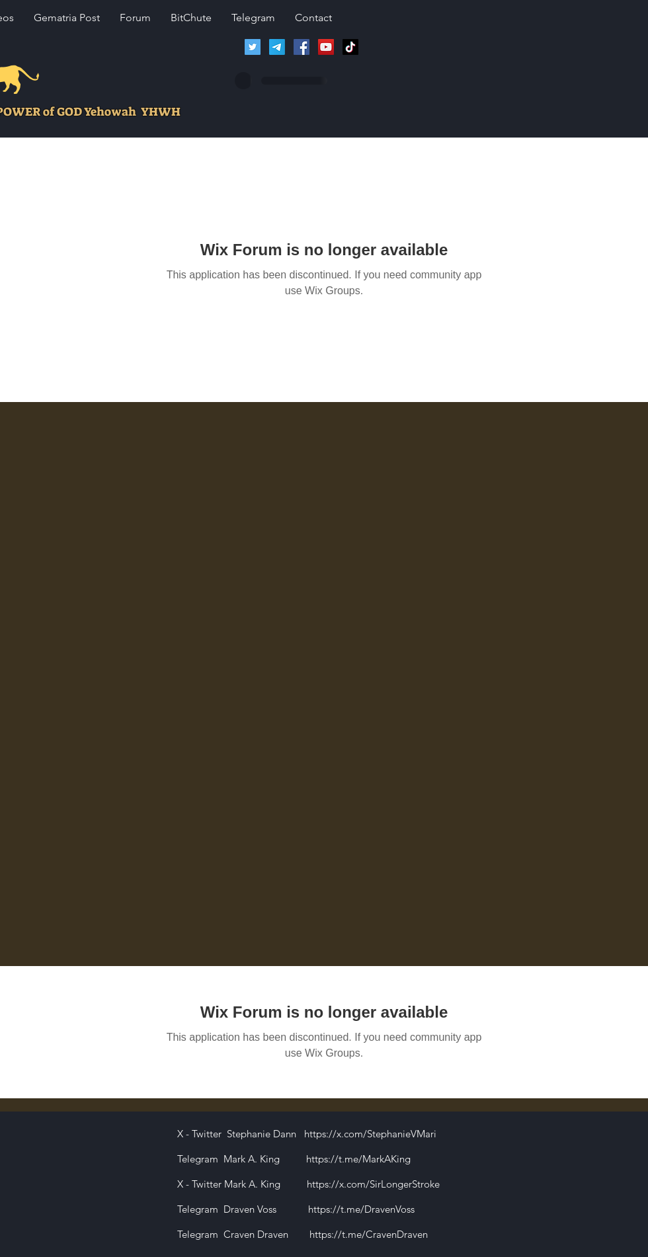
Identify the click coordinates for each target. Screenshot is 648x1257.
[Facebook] (301, 47)
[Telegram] (277, 47)
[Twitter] (253, 47)
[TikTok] (350, 47)
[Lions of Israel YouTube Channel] (326, 47)
